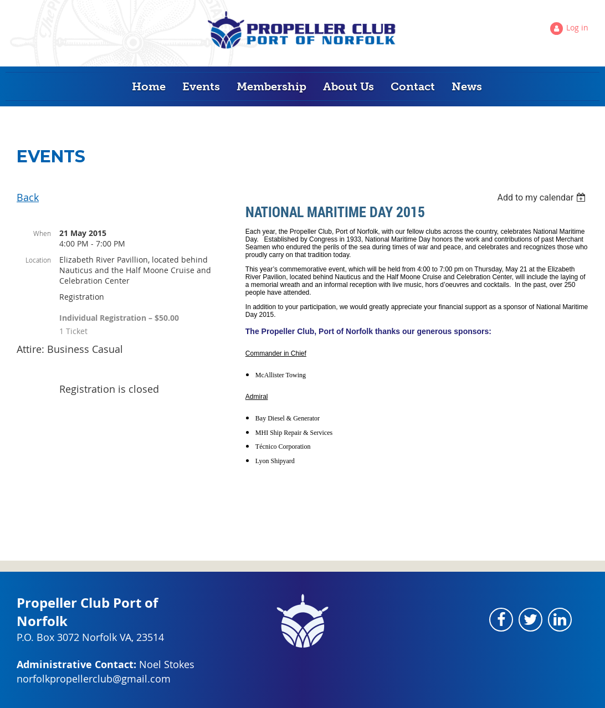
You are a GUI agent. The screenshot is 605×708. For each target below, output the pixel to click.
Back (28, 197)
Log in (577, 27)
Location (38, 259)
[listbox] (542, 197)
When (42, 233)
